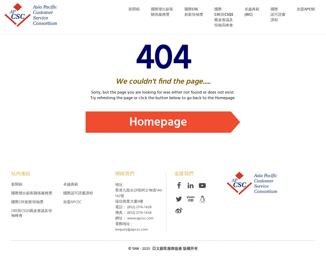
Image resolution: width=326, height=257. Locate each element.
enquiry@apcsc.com (131, 229)
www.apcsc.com (140, 218)
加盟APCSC (306, 9)
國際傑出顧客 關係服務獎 (162, 12)
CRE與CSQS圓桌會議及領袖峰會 (31, 213)
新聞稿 (134, 9)
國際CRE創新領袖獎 (193, 12)
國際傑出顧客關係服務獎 (31, 193)
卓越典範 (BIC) (251, 12)
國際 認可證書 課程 (278, 14)
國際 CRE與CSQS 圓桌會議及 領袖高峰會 (223, 17)
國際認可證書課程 (78, 193)
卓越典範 (70, 184)
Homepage (158, 122)
